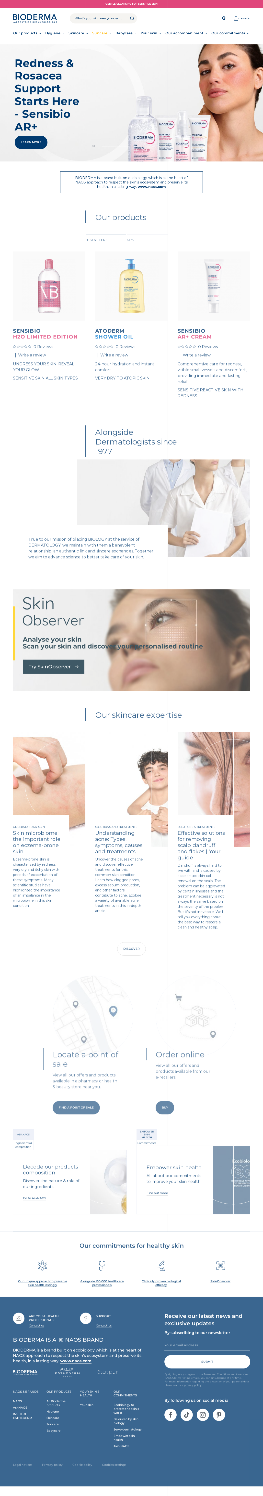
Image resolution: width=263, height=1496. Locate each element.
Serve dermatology (128, 1438)
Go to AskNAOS (34, 1206)
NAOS (17, 1409)
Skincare (76, 33)
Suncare (99, 33)
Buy (165, 1124)
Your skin (149, 33)
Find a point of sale (76, 1124)
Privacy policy (52, 1473)
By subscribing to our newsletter (197, 1341)
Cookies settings (114, 1473)
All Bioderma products (56, 1411)
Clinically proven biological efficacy (161, 1291)
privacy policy (193, 1393)
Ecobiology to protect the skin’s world (126, 1417)
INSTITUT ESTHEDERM (22, 1424)
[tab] (106, 247)
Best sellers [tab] (96, 248)
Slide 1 (146, 146)
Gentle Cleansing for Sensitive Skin (131, 3)
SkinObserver (220, 1289)
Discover (131, 957)
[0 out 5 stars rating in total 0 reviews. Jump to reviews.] (33, 354)
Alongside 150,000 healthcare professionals (102, 1291)
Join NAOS (121, 1454)
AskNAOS (20, 1416)
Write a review (32, 363)
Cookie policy (82, 1473)
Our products (25, 33)
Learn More (31, 142)
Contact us (37, 1333)
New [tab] (130, 248)
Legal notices (22, 1473)
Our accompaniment (184, 33)
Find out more (157, 1201)
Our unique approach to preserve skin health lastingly (42, 1291)
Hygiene (52, 33)
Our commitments (228, 33)
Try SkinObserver (54, 675)
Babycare (124, 33)
